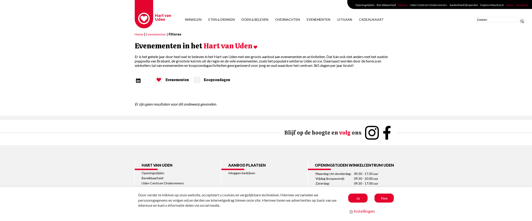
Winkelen (193, 19)
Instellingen (362, 211)
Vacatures (522, 5)
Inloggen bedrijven (241, 173)
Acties (510, 5)
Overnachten (287, 19)
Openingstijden (364, 5)
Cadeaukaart (371, 19)
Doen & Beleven (255, 19)
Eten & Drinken (221, 19)
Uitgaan (344, 19)
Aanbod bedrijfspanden (464, 5)
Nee (384, 198)
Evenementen (318, 19)
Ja (358, 198)
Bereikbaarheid (386, 5)
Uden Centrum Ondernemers (428, 5)
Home (139, 34)
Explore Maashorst (492, 5)
